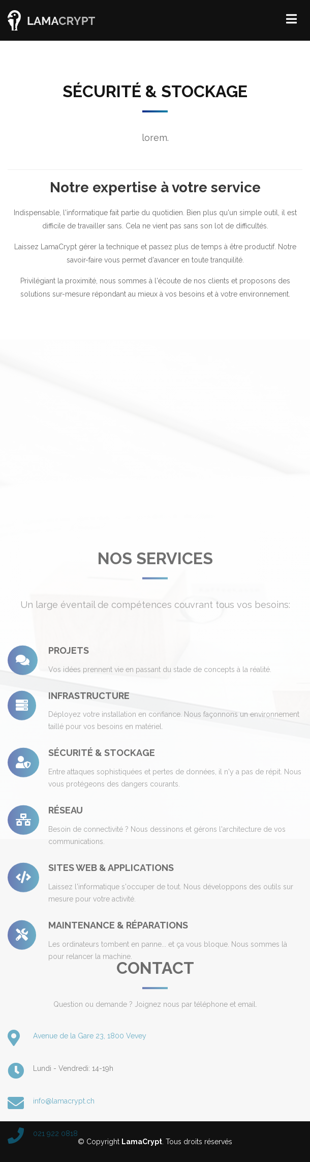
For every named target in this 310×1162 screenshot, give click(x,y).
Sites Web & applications (111, 951)
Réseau (65, 894)
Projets (68, 734)
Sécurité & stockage (101, 836)
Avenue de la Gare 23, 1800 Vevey (89, 1075)
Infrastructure (89, 779)
